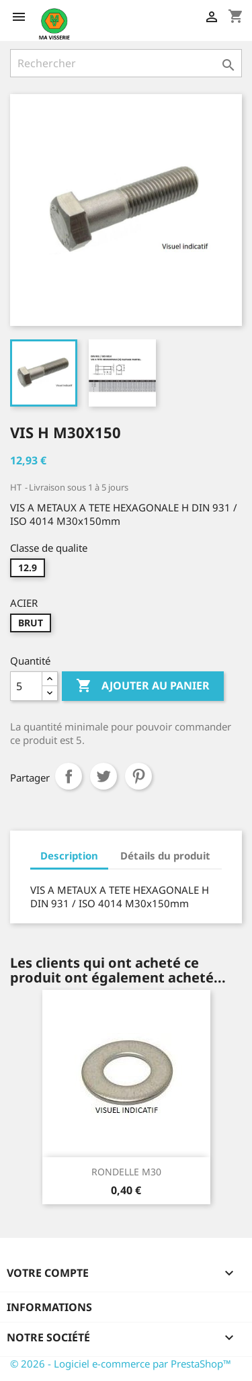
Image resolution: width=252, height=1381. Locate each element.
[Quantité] (26, 686)
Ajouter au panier (143, 686)
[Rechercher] (126, 63)
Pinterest (138, 776)
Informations (49, 1307)
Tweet (103, 776)
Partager (68, 776)
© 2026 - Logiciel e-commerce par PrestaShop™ (120, 1363)
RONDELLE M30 (126, 1171)
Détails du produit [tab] (165, 855)
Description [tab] (69, 855)
